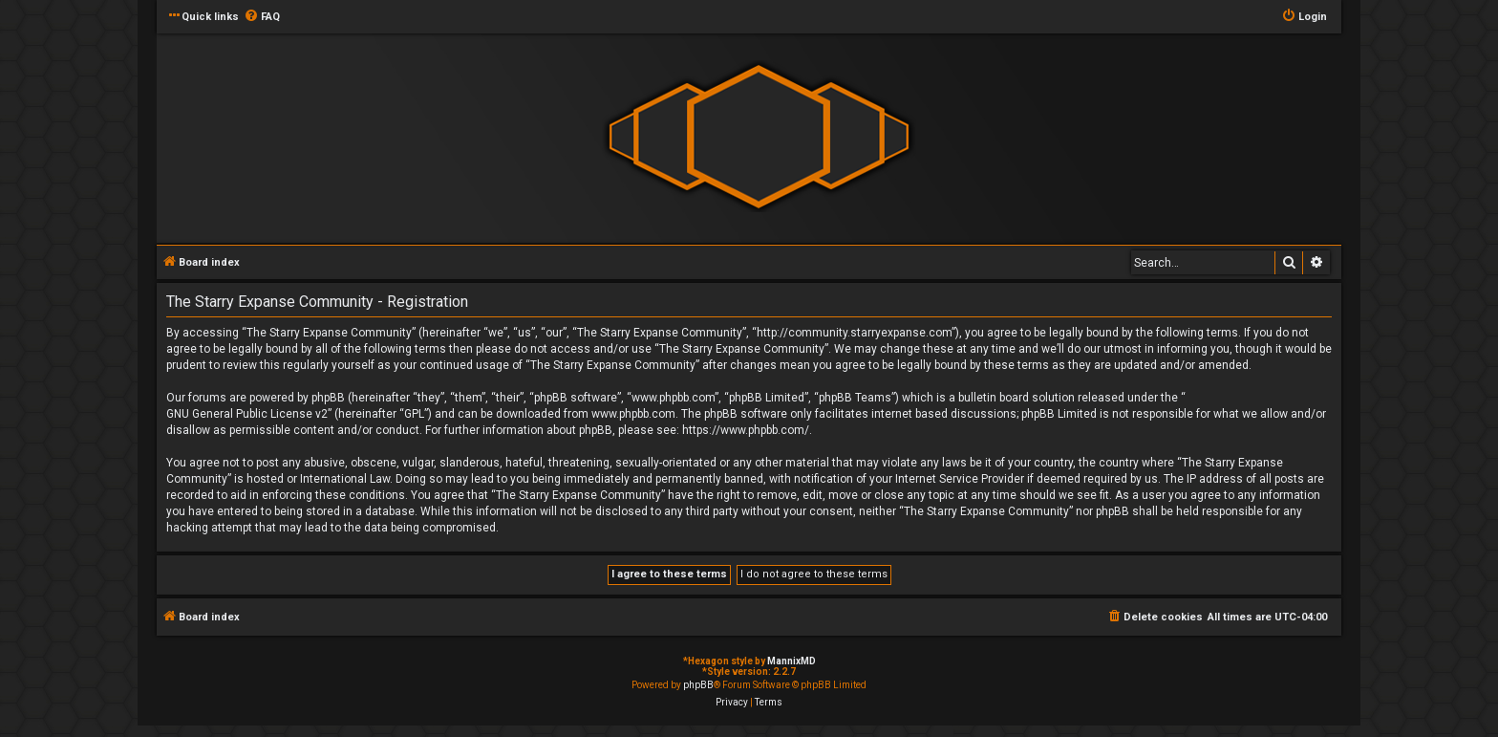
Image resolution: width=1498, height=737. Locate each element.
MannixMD (791, 661)
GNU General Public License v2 (247, 414)
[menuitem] (262, 17)
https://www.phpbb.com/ (745, 430)
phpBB (698, 685)
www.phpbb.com (633, 414)
